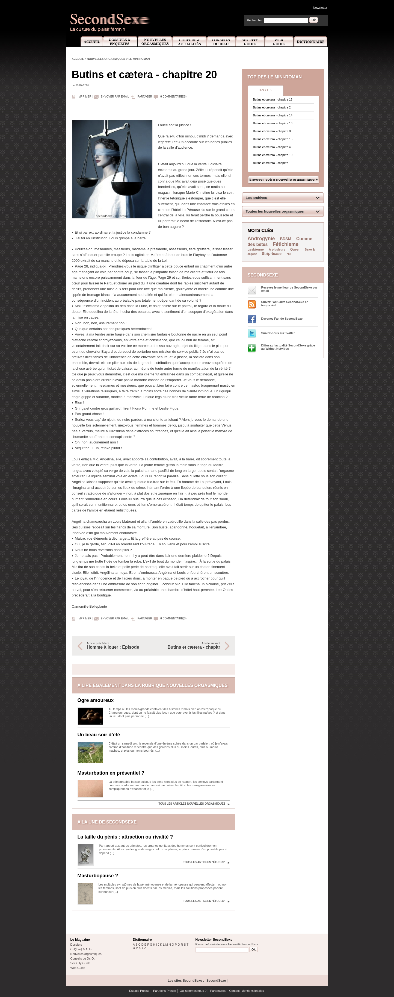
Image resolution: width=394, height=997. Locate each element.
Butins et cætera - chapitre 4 (272, 147)
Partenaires (218, 990)
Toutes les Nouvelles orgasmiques (275, 211)
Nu (289, 253)
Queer (295, 249)
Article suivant (189, 646)
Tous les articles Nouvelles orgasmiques (191, 803)
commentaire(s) (173, 96)
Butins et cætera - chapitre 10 (272, 155)
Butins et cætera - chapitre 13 (272, 123)
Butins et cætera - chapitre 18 (272, 99)
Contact (234, 990)
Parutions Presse (164, 990)
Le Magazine (80, 940)
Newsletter (320, 7)
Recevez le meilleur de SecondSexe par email (289, 289)
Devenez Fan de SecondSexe (282, 318)
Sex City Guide (250, 41)
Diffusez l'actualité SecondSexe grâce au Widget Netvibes (288, 347)
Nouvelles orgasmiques (106, 58)
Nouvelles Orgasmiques (155, 41)
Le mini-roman (139, 58)
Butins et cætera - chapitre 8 (272, 131)
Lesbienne (256, 249)
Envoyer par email (115, 96)
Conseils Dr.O (221, 41)
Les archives (256, 198)
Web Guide (279, 41)
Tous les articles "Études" (204, 862)
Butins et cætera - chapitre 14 (272, 115)
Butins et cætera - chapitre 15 (272, 139)
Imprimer (84, 96)
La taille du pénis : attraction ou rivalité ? (125, 837)
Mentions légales (252, 990)
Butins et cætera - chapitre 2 (272, 107)
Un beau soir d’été (99, 734)
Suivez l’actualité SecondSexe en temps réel (285, 303)
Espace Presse (139, 990)
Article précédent (117, 646)
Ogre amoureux (96, 700)
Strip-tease (272, 253)
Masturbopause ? (98, 875)
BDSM (285, 239)
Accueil (89, 41)
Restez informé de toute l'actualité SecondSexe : (227, 944)
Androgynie (261, 238)
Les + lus (265, 90)
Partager (145, 96)
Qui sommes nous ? (193, 990)
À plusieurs (277, 249)
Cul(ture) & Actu (81, 949)
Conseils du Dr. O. (82, 958)
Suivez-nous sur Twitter (278, 333)
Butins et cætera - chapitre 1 (272, 162)
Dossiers (76, 944)
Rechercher (255, 20)
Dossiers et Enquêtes (120, 41)
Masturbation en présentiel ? (111, 773)
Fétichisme (285, 244)
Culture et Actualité (190, 41)
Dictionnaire (311, 41)
